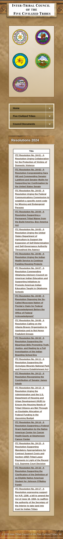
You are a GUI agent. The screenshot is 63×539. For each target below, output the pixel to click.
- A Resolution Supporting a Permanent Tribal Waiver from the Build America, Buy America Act (31, 218)
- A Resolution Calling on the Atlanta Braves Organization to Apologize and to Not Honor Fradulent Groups (31, 327)
